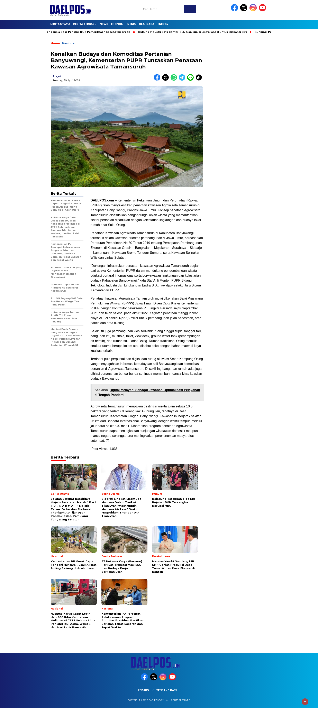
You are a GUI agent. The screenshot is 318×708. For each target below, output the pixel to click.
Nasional (68, 43)
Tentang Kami (166, 690)
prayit (57, 76)
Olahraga (146, 24)
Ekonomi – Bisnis (123, 24)
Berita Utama (60, 24)
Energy (162, 24)
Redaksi (143, 690)
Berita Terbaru (85, 24)
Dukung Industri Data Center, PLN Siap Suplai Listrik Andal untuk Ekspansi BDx (194, 32)
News (104, 24)
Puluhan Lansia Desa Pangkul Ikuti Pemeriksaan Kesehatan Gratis (85, 32)
